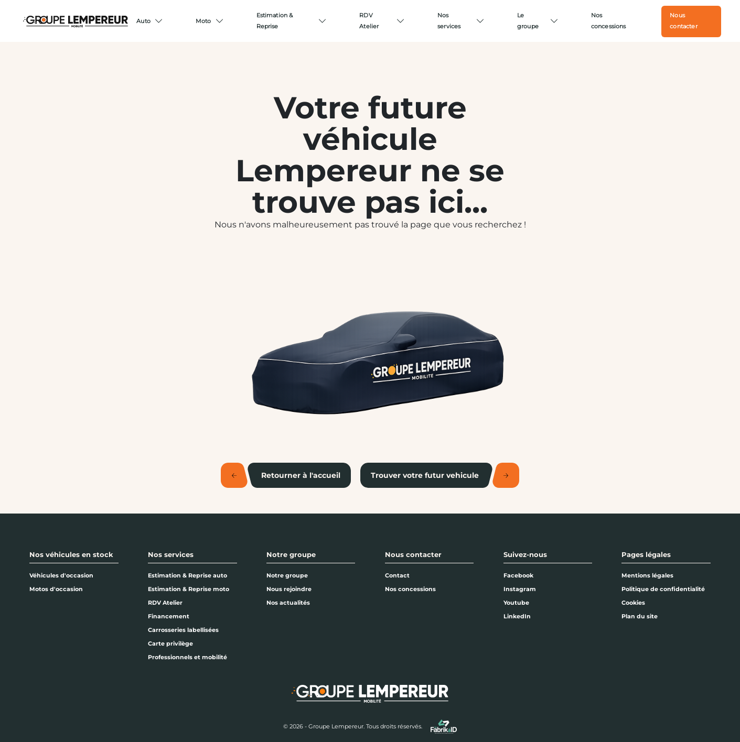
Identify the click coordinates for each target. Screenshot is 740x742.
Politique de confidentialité (663, 589)
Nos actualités (288, 602)
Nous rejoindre (289, 589)
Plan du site (639, 616)
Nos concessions (608, 21)
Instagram (519, 589)
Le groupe (528, 21)
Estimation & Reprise (274, 21)
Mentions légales (647, 575)
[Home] (75, 21)
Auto (143, 21)
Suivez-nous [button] (525, 555)
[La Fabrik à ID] (444, 726)
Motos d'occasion (56, 589)
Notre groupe (287, 575)
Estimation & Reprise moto (188, 589)
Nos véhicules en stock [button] (71, 555)
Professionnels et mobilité (187, 657)
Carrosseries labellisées (183, 630)
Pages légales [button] (646, 555)
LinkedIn (517, 616)
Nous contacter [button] (413, 555)
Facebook (518, 575)
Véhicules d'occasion (61, 575)
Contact (397, 575)
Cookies (633, 602)
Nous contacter (683, 21)
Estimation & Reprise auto (187, 575)
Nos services (448, 21)
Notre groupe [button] (291, 555)
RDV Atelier (369, 21)
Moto (203, 21)
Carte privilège (170, 643)
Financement (168, 616)
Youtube (516, 602)
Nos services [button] (171, 555)
